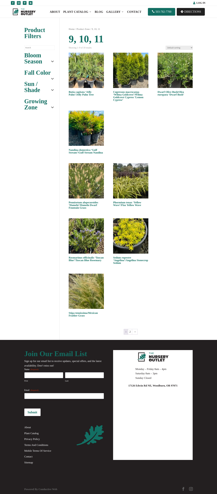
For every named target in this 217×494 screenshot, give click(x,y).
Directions (191, 11)
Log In (200, 3)
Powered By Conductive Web (40, 489)
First (26, 381)
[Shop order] (179, 48)
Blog (99, 11)
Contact (134, 11)
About (55, 11)
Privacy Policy (32, 439)
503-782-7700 (161, 11)
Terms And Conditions (36, 445)
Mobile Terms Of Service (37, 450)
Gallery (115, 11)
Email (31, 390)
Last (66, 381)
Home (72, 29)
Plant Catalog (77, 11)
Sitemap (28, 462)
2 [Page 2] (130, 331)
